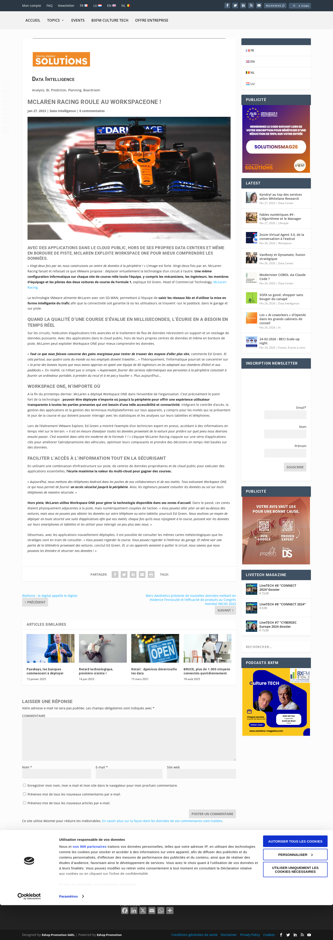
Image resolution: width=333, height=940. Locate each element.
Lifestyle (283, 223)
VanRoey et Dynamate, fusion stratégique (282, 257)
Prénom (300, 446)
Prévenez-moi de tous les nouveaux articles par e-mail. (69, 803)
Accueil (32, 20)
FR (84, 5)
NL (125, 5)
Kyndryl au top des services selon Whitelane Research (280, 196)
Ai (279, 327)
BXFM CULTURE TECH (109, 20)
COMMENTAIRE (33, 716)
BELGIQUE (230, 853)
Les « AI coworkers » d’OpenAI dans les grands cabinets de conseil (282, 319)
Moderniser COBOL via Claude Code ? (282, 277)
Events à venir (296, 347)
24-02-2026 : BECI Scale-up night (279, 341)
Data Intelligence (63, 111)
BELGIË (228, 858)
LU (97, 5)
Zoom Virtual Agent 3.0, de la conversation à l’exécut (281, 236)
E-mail (102, 767)
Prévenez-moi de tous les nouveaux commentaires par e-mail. (74, 794)
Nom (27, 767)
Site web (173, 767)
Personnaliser (295, 889)
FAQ (49, 5)
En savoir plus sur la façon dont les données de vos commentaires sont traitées (162, 821)
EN (111, 5)
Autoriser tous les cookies (295, 876)
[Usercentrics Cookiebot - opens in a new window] (29, 931)
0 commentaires (92, 111)
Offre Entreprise (151, 20)
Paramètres (68, 931)
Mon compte (31, 5)
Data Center (286, 203)
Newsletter (66, 5)
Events (78, 20)
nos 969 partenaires (89, 881)
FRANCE (229, 864)
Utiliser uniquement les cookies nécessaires (295, 904)
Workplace (284, 243)
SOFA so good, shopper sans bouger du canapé (281, 297)
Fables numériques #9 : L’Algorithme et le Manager (280, 216)
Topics (53, 20)
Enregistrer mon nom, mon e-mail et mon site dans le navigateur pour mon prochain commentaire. (103, 785)
